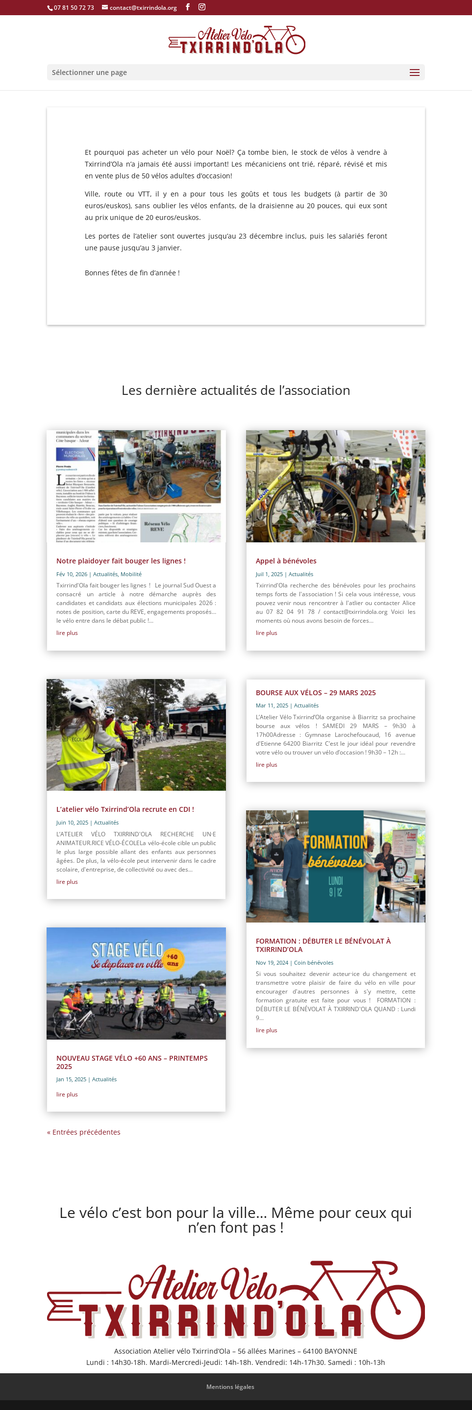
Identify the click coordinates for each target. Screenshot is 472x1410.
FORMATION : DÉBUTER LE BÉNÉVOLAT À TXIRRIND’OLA (323, 945)
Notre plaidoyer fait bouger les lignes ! (121, 560)
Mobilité (131, 574)
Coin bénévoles (313, 962)
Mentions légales (230, 1387)
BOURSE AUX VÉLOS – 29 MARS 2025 (316, 692)
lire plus (67, 633)
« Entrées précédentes (84, 1132)
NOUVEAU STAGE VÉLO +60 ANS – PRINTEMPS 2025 (132, 1062)
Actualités (105, 574)
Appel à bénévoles (286, 560)
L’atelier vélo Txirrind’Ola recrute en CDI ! (125, 809)
